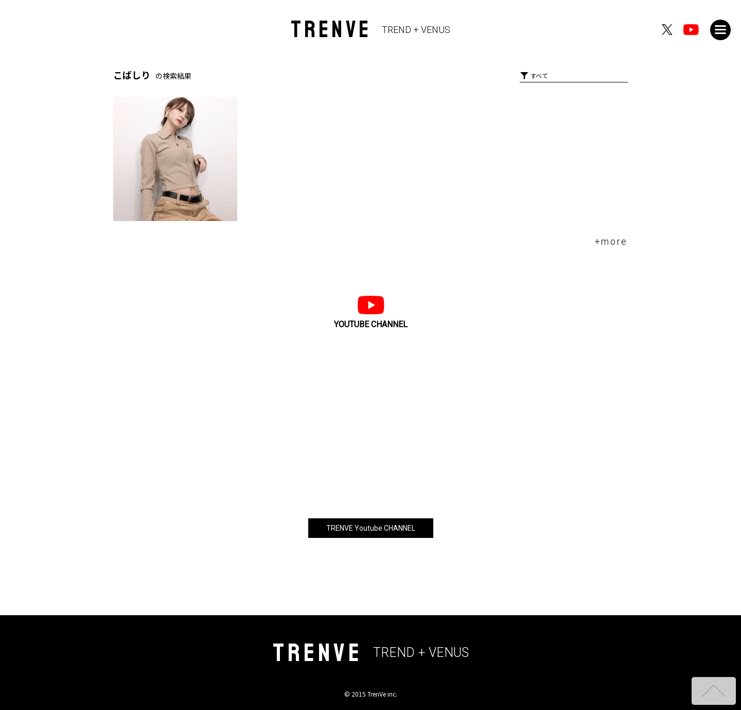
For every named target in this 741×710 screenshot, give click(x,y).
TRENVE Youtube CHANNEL (370, 528)
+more (611, 241)
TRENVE (371, 30)
